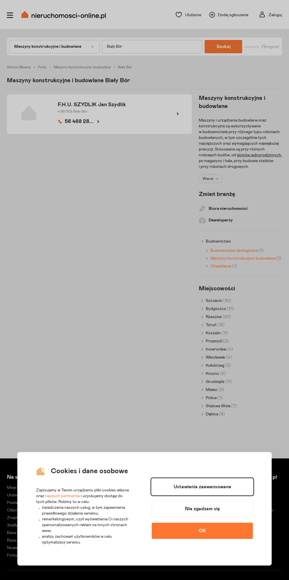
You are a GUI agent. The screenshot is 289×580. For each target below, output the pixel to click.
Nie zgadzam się (202, 508)
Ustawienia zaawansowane (202, 486)
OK (202, 530)
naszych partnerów (62, 496)
